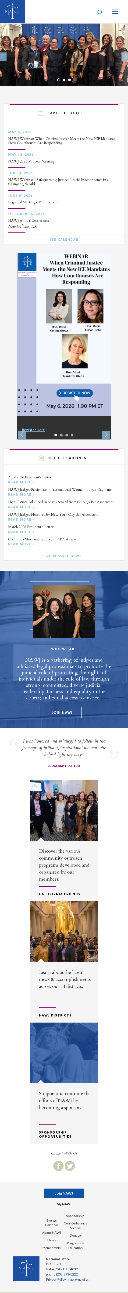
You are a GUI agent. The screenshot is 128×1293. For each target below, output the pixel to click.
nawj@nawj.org (79, 1279)
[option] (64, 54)
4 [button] (72, 435)
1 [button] (58, 79)
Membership (52, 1248)
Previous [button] (22, 435)
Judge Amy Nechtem (64, 766)
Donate (75, 1235)
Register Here (33, 430)
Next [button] (106, 435)
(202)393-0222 (67, 1274)
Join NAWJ (62, 713)
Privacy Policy (56, 1279)
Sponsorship (75, 1216)
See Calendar (64, 239)
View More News (64, 556)
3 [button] (69, 79)
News (51, 1240)
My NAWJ (64, 1204)
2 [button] (64, 79)
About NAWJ (51, 1232)
